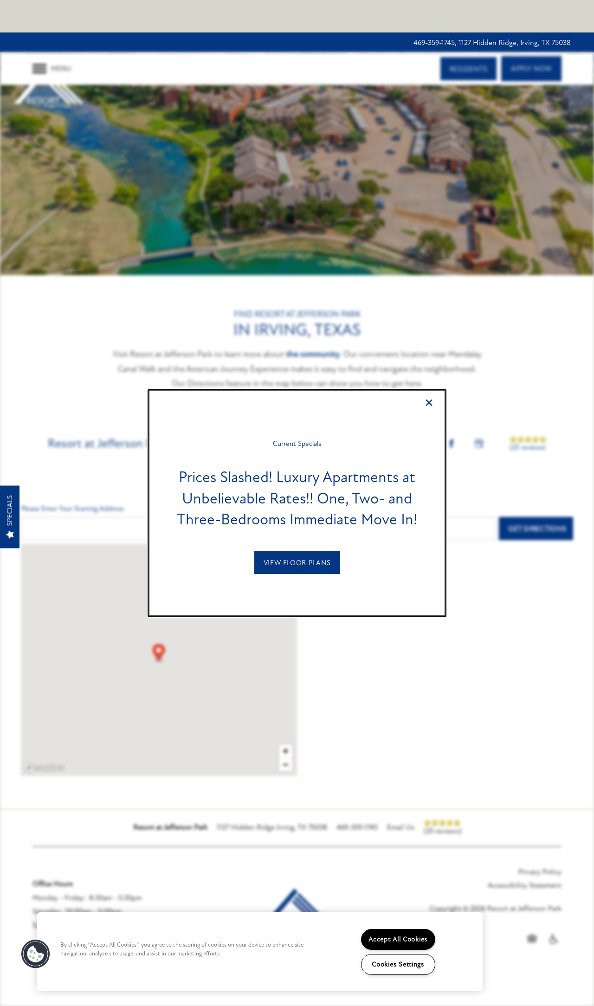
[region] (260, 951)
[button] (297, 562)
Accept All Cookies (397, 939)
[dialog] (297, 503)
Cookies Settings (398, 964)
